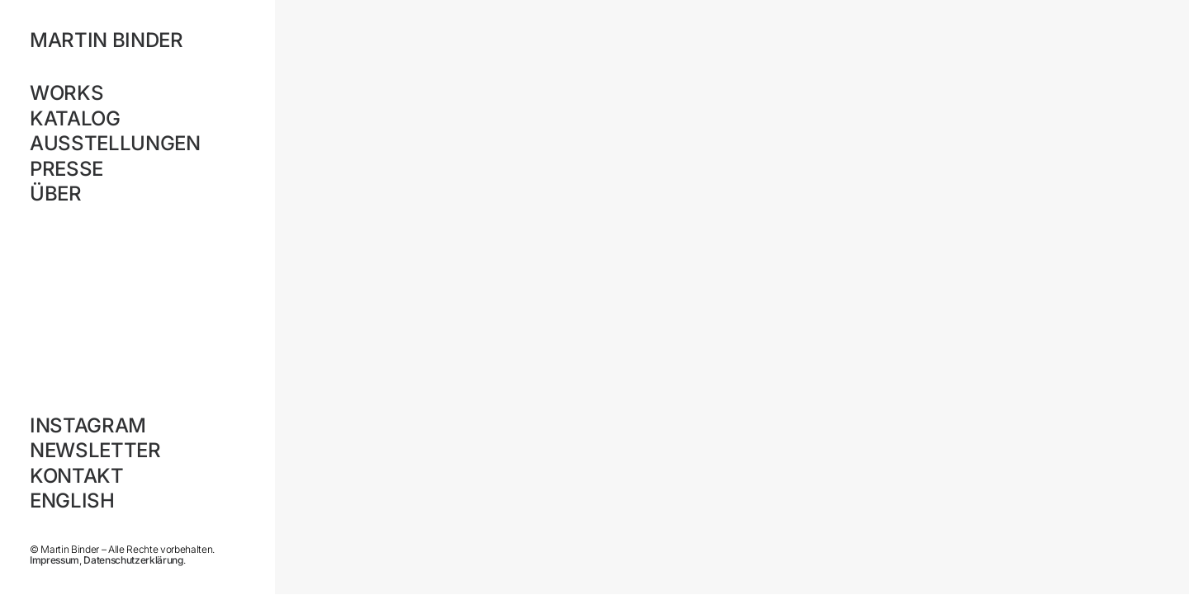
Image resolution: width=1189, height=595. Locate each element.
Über (56, 193)
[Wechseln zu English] (137, 501)
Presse (66, 169)
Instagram (88, 425)
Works (66, 93)
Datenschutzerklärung (132, 560)
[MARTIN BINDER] (137, 40)
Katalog (75, 118)
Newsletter (95, 450)
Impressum (54, 560)
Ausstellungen (115, 143)
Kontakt (77, 476)
